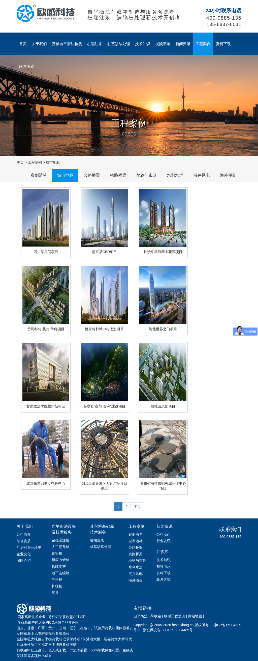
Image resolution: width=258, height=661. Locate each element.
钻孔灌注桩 (60, 540)
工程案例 (203, 44)
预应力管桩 (60, 560)
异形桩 (57, 579)
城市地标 (53, 162)
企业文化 (24, 554)
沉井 (55, 593)
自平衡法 (141, 616)
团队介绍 (24, 561)
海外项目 (228, 175)
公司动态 (163, 534)
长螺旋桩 (59, 566)
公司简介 (24, 534)
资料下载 (223, 44)
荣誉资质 (24, 541)
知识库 (162, 552)
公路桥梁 (92, 175)
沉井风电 (202, 175)
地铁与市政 (147, 175)
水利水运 (175, 175)
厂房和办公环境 (29, 547)
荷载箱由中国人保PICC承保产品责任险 (48, 622)
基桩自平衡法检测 (67, 44)
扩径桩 (57, 586)
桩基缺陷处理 (118, 44)
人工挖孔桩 (60, 547)
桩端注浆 (94, 44)
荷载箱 (155, 616)
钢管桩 (57, 553)
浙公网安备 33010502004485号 (168, 630)
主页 (20, 162)
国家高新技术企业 (31, 617)
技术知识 (142, 44)
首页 (23, 44)
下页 (137, 507)
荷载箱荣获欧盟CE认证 (66, 617)
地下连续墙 (60, 573)
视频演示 (162, 44)
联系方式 (26, 66)
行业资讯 (163, 541)
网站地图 (195, 616)
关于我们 (39, 44)
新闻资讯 (182, 44)
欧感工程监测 (174, 616)
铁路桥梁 (118, 175)
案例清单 (39, 175)
